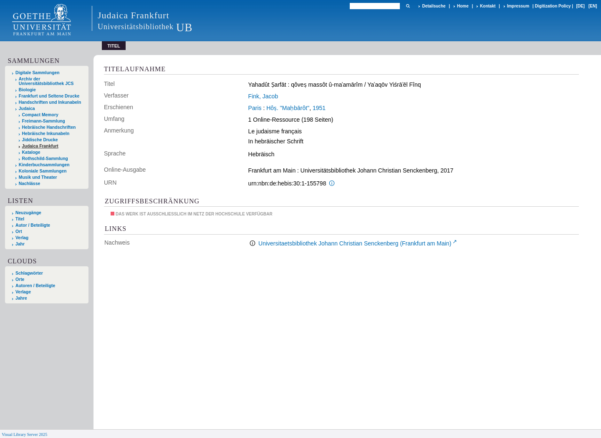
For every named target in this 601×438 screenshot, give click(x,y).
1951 (319, 108)
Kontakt (487, 6)
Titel (19, 219)
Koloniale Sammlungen (43, 171)
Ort (18, 231)
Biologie (27, 90)
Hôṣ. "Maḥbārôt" (287, 108)
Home (463, 6)
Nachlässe (29, 183)
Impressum (518, 6)
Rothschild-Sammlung (45, 158)
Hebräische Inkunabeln (46, 133)
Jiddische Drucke (40, 140)
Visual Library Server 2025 (24, 434)
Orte (19, 279)
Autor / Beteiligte (32, 225)
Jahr (20, 244)
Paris (255, 108)
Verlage (23, 292)
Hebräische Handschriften (49, 127)
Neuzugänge (28, 212)
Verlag (21, 237)
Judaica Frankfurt (40, 146)
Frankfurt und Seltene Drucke (49, 96)
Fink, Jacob (263, 96)
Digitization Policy (553, 6)
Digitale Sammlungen (37, 72)
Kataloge (31, 152)
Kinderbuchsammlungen (44, 165)
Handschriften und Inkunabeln (50, 102)
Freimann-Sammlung (43, 121)
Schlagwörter (29, 273)
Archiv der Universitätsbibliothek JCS (46, 81)
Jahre (21, 298)
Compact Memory (40, 115)
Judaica (27, 108)
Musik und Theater (38, 177)
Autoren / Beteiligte (35, 285)
